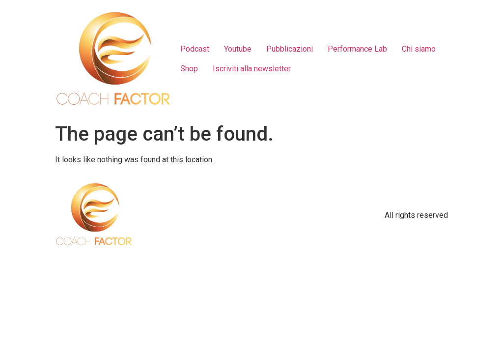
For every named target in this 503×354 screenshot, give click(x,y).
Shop (189, 68)
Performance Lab (357, 49)
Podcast (194, 49)
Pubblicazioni (289, 49)
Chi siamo (419, 49)
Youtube (238, 49)
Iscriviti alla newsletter (252, 68)
